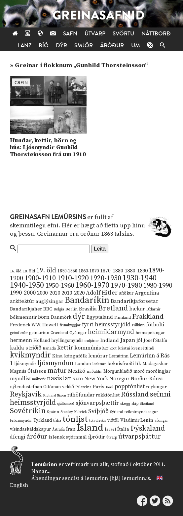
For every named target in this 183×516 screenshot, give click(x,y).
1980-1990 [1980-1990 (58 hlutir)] (157, 285)
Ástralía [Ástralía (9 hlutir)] (58, 429)
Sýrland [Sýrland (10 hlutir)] (116, 411)
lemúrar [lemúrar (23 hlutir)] (98, 355)
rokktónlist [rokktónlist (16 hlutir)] (108, 395)
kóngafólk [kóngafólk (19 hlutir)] (75, 356)
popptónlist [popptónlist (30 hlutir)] (130, 386)
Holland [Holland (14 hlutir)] (41, 341)
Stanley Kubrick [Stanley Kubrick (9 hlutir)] (73, 412)
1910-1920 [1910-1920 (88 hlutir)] (73, 278)
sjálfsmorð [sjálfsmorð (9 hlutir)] (65, 403)
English (19, 485)
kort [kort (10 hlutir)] (113, 348)
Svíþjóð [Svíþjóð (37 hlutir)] (98, 411)
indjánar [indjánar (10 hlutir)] (92, 340)
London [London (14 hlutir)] (83, 364)
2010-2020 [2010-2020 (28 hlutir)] (73, 293)
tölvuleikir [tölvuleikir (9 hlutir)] (97, 420)
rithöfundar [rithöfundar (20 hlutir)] (80, 395)
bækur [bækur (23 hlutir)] (137, 308)
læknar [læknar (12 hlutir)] (99, 363)
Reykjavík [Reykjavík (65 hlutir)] (26, 394)
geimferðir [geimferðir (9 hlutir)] (19, 333)
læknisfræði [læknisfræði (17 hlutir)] (120, 364)
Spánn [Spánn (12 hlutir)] (53, 411)
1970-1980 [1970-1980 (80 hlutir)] (126, 285)
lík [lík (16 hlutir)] (138, 364)
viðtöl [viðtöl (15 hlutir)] (113, 420)
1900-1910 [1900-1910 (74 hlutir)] (40, 278)
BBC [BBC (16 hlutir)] (47, 309)
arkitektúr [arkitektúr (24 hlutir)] (22, 301)
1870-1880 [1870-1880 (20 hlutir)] (111, 271)
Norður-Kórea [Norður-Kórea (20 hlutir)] (147, 379)
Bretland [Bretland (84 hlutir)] (113, 308)
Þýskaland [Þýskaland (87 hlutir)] (147, 428)
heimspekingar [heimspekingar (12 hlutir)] (150, 332)
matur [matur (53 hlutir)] (57, 370)
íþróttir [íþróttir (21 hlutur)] (96, 437)
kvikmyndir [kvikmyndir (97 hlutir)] (30, 355)
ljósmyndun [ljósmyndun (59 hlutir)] (56, 363)
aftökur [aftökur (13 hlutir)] (126, 293)
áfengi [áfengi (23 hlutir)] (17, 437)
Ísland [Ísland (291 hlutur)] (90, 428)
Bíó (44, 45)
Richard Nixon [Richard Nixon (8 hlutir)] (54, 395)
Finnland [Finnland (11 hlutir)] (122, 317)
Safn (70, 33)
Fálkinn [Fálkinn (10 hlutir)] (138, 325)
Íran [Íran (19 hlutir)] (71, 429)
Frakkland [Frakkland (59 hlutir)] (148, 316)
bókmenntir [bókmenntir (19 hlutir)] (23, 317)
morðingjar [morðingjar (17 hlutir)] (158, 371)
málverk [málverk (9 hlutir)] (39, 379)
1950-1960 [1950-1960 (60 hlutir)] (59, 285)
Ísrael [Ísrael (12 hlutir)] (110, 429)
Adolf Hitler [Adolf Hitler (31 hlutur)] (102, 293)
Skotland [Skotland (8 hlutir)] (147, 403)
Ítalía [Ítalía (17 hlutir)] (123, 429)
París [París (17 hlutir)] (98, 387)
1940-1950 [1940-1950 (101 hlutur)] (27, 285)
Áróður (112, 45)
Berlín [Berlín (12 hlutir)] (71, 309)
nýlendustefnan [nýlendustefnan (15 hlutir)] (26, 387)
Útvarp (95, 33)
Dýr (61, 45)
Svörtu (123, 33)
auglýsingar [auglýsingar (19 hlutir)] (49, 301)
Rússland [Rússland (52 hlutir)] (135, 395)
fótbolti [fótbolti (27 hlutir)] (155, 324)
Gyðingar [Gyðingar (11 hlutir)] (78, 332)
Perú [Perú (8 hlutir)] (109, 387)
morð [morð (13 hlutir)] (139, 371)
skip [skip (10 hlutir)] (135, 403)
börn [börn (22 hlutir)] (44, 317)
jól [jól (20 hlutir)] (139, 340)
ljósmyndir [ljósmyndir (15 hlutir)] (25, 364)
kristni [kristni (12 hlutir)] (124, 348)
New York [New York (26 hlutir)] (96, 378)
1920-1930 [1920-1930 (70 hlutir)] (105, 278)
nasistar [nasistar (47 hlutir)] (59, 378)
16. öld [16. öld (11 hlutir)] (15, 271)
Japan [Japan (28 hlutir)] (127, 340)
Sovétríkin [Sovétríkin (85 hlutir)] (28, 411)
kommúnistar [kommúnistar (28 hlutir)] (91, 348)
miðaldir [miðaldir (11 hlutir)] (94, 371)
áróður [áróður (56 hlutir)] (36, 436)
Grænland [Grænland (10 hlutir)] (59, 332)
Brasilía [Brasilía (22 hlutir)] (88, 309)
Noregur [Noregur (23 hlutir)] (119, 378)
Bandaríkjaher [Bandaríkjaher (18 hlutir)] (26, 309)
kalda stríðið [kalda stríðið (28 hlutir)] (25, 348)
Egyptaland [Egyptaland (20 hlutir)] (100, 317)
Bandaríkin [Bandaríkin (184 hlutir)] (86, 300)
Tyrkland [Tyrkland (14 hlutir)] (42, 420)
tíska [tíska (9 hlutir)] (57, 420)
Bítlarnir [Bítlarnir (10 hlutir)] (153, 309)
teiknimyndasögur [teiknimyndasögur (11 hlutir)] (141, 411)
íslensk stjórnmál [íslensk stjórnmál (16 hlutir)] (68, 437)
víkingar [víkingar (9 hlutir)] (161, 420)
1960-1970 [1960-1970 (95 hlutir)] (92, 285)
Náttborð (156, 33)
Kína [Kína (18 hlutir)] (57, 356)
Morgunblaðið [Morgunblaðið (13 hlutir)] (117, 371)
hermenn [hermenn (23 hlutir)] (21, 340)
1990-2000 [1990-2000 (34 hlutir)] (23, 293)
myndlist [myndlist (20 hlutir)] (20, 379)
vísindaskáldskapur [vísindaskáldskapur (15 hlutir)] (30, 429)
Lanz (24, 45)
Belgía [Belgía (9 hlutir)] (59, 309)
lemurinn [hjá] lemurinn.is (117, 478)
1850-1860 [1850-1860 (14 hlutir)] (67, 271)
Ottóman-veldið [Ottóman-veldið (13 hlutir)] (58, 387)
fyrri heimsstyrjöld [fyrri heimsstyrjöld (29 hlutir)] (106, 324)
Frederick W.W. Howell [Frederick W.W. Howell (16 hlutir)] (34, 325)
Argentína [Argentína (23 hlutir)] (147, 293)
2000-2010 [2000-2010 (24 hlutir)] (48, 293)
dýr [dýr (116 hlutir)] (79, 316)
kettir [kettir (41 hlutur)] (65, 348)
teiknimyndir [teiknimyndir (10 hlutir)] (21, 420)
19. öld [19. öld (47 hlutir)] (46, 270)
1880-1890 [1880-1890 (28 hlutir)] (136, 270)
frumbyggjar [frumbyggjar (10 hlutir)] (70, 325)
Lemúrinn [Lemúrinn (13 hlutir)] (118, 356)
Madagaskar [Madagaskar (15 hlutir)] (155, 364)
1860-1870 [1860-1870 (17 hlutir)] (89, 271)
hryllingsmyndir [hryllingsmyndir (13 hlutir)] (67, 340)
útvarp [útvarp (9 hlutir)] (111, 437)
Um (135, 45)
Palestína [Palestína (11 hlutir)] (83, 387)
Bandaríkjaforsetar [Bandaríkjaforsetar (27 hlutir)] (134, 301)
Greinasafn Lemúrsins (48, 217)
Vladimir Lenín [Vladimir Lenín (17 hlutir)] (136, 420)
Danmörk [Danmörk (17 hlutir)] (61, 317)
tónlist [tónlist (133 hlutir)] (75, 419)
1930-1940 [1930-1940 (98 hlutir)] (140, 278)
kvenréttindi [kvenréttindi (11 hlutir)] (142, 348)
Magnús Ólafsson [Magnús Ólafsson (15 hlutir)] (28, 371)
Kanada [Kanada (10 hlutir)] (49, 348)
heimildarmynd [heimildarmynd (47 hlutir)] (111, 332)
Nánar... (41, 471)
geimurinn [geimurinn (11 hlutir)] (39, 332)
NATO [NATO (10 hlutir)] (77, 379)
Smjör (83, 45)
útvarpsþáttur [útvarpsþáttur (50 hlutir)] (139, 437)
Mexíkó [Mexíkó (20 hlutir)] (76, 371)
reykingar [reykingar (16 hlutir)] (156, 387)
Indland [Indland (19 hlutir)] (109, 340)
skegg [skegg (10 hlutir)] (125, 403)
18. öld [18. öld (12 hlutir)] (29, 271)
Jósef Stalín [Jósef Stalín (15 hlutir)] (155, 341)
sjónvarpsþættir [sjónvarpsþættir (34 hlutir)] (97, 403)
